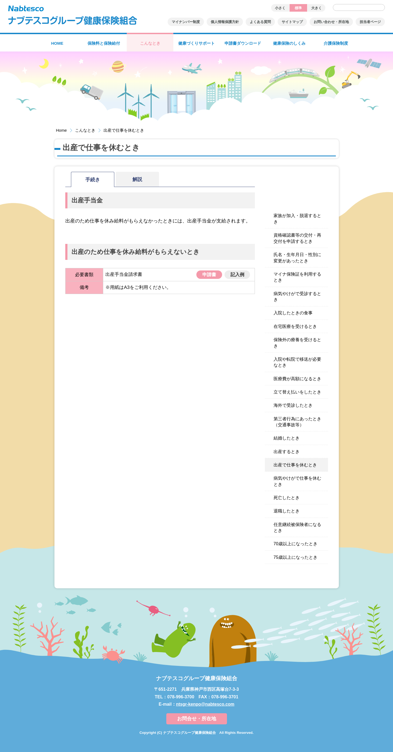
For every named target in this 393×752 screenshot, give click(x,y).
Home (61, 130)
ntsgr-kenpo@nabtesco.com (205, 704)
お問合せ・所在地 (196, 718)
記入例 (237, 274)
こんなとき (85, 130)
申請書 (209, 274)
